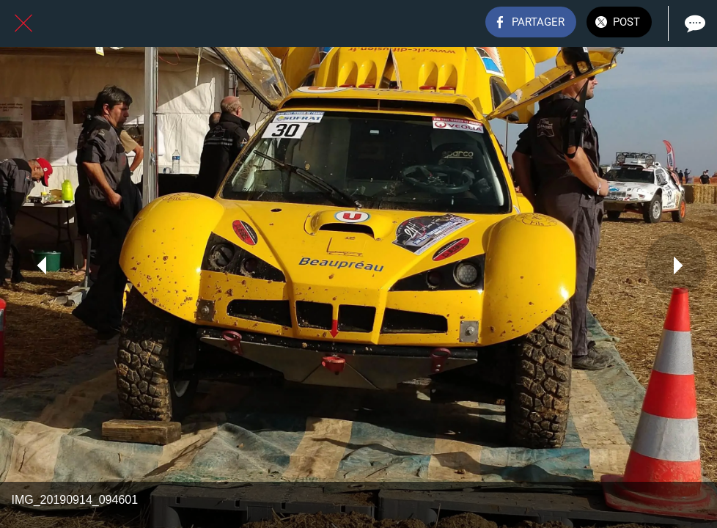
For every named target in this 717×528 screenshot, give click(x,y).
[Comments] (693, 23)
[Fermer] (23, 23)
